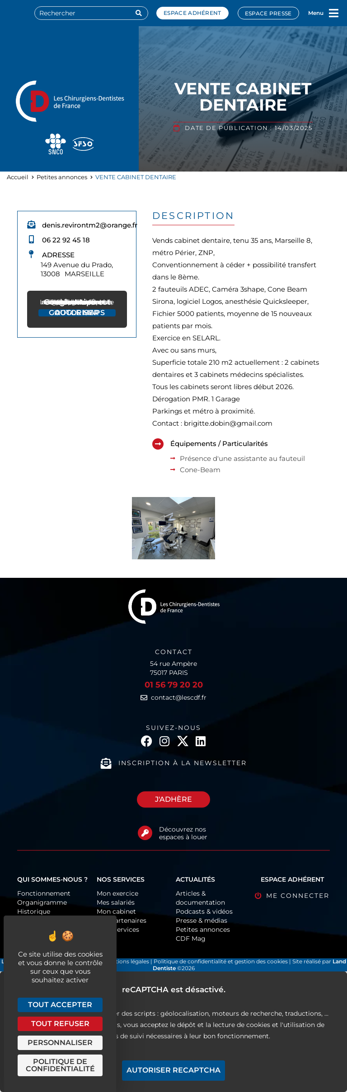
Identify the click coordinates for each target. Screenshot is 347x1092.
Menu (316, 12)
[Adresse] (31, 254)
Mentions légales (127, 961)
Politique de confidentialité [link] (60, 1065)
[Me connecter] (258, 895)
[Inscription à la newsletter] (106, 763)
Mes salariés (116, 902)
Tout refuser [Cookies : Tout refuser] (60, 1023)
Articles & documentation (200, 897)
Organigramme (42, 902)
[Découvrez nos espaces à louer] (145, 833)
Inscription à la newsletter (182, 763)
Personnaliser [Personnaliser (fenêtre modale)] (60, 1042)
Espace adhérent (192, 12)
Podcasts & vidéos (204, 911)
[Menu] (333, 13)
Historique (33, 911)
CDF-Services (118, 929)
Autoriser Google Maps (77, 312)
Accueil (17, 177)
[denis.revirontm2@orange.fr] (31, 224)
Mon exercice (117, 893)
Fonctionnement (43, 893)
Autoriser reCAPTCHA (173, 1070)
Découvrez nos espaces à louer (183, 833)
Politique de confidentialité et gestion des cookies (221, 961)
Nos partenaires (121, 920)
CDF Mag (191, 938)
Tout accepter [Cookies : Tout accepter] (60, 1004)
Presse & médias (201, 920)
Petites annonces (62, 177)
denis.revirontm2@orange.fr (89, 225)
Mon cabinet (116, 911)
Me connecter (297, 896)
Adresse (58, 255)
